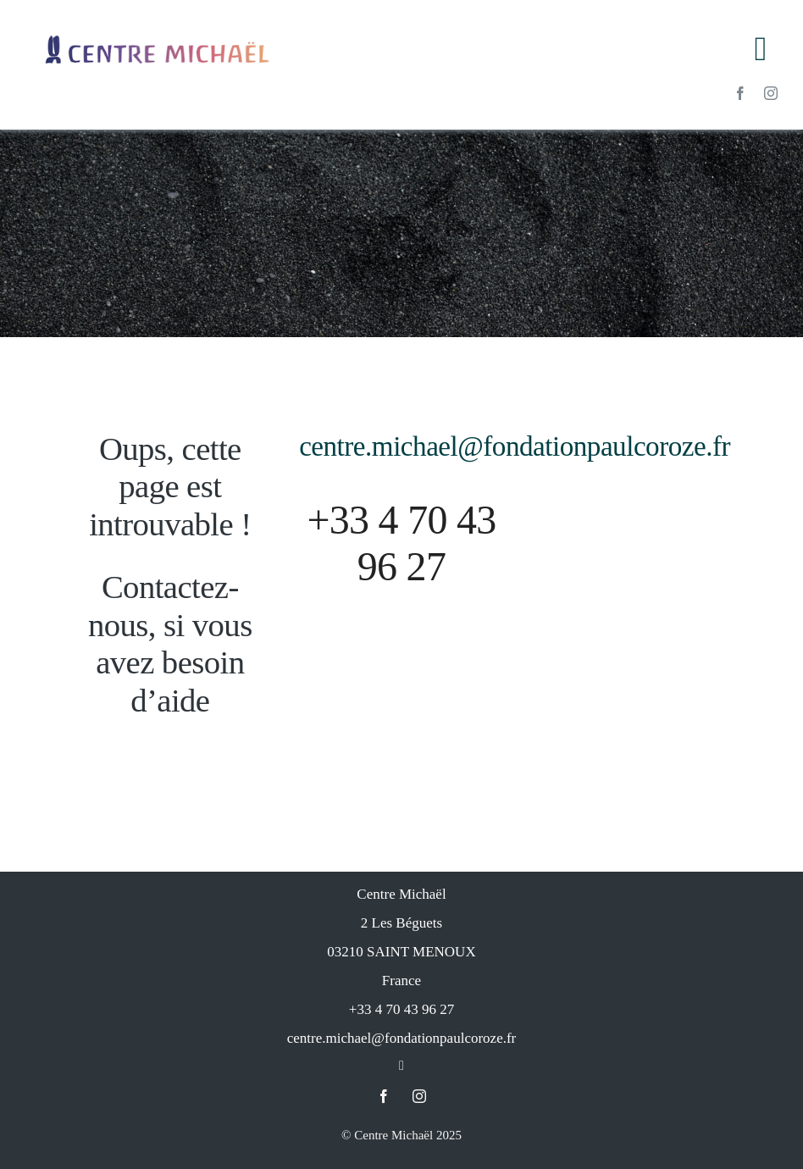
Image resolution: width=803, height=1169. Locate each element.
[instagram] (771, 93)
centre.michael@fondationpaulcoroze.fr (514, 446)
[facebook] (740, 93)
